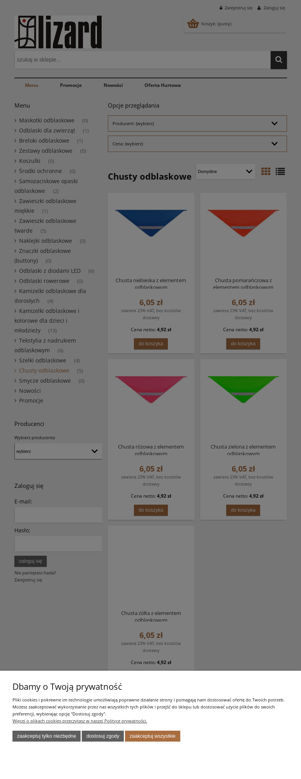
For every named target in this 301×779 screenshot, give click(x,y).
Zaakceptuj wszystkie (153, 736)
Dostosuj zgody (102, 736)
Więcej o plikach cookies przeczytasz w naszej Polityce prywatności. (79, 721)
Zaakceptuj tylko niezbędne (46, 736)
